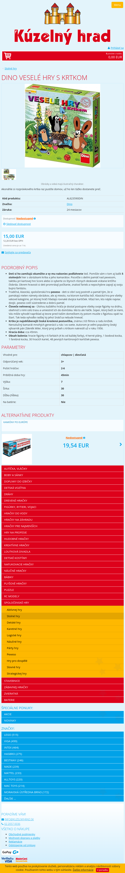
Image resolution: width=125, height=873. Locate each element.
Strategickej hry (17, 673)
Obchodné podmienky (22, 834)
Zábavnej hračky (16, 687)
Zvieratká (11, 693)
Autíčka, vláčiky (15, 468)
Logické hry (14, 635)
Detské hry (14, 622)
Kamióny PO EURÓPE (15, 422)
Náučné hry (14, 641)
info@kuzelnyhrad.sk (17, 819)
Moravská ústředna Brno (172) (26, 792)
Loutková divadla (17, 551)
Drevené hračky (15, 500)
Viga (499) (10, 741)
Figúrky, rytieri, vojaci (20, 507)
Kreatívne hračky (16, 545)
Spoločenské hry (16, 602)
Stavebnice (12, 681)
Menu (117, 5)
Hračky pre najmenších (20, 526)
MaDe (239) (11, 766)
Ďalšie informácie (83, 870)
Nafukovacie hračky (19, 564)
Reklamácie (15, 841)
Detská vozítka (15, 488)
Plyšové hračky (15, 583)
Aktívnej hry (14, 609)
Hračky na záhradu (18, 519)
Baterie (9, 700)
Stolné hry (11, 68)
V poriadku (102, 870)
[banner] (62, 13)
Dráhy (8, 494)
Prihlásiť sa (116, 48)
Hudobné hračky (16, 539)
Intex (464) (11, 747)
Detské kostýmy (15, 558)
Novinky (10, 720)
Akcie (8, 714)
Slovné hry (13, 667)
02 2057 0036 (10, 824)
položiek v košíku (66, 56)
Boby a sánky (13, 475)
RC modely (11, 596)
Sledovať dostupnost (17, 224)
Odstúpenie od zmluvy (22, 845)
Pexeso (11, 654)
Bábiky (9, 577)
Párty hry (12, 648)
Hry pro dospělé (17, 660)
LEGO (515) (11, 734)
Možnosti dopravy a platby (24, 838)
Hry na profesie (15, 532)
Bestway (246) (13, 760)
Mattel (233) (12, 773)
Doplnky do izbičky (18, 481)
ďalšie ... (10, 798)
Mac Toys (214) (14, 786)
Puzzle (9, 590)
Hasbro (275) (13, 754)
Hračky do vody (15, 513)
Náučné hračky (15, 570)
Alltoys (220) (13, 779)
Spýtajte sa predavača (16, 252)
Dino (69, 204)
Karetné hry (14, 629)
